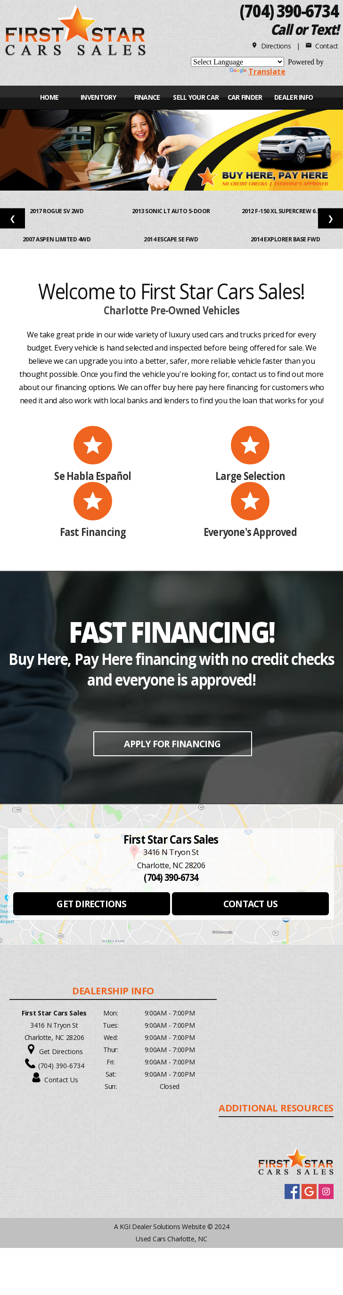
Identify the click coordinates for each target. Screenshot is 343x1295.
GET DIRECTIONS (91, 903)
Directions (271, 45)
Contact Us (61, 1079)
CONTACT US (250, 903)
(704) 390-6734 (61, 1065)
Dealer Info (293, 97)
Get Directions (61, 1051)
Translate (257, 71)
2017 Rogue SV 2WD (57, 211)
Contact (321, 45)
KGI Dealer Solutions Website (162, 1226)
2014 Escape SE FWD (171, 239)
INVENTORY (98, 97)
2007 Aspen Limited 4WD (57, 239)
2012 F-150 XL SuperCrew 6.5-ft (286, 211)
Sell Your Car (196, 97)
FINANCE (147, 97)
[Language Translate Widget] (237, 62)
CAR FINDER (245, 97)
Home (49, 97)
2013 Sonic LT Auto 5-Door (172, 211)
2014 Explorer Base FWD (286, 239)
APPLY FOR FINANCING (172, 743)
